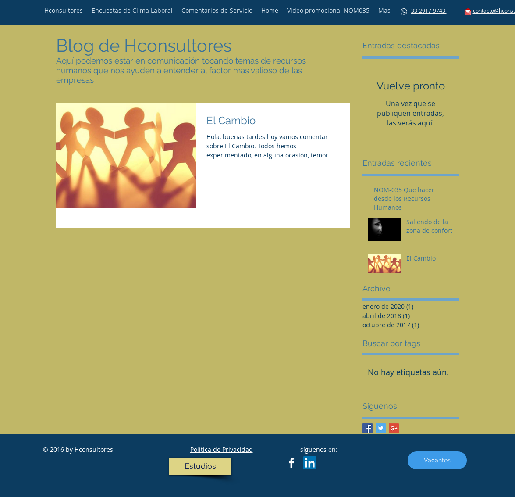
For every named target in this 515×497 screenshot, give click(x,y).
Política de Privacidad (221, 449)
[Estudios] (200, 466)
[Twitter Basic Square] (381, 428)
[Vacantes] (437, 460)
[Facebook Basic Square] (367, 428)
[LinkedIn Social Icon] (309, 462)
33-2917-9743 (429, 10)
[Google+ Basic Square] (394, 428)
